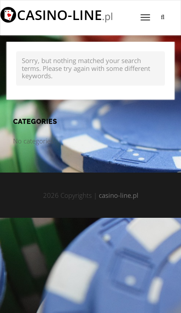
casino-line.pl (118, 195)
